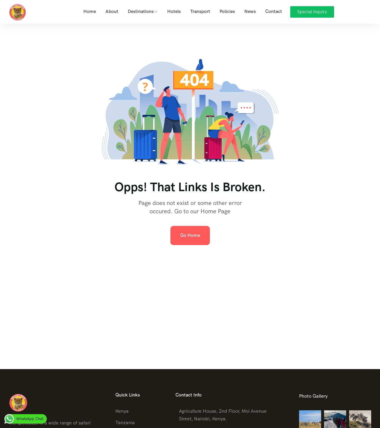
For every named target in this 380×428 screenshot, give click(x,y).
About (111, 11)
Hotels (174, 11)
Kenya (122, 411)
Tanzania (125, 422)
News (250, 11)
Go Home (190, 235)
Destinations (141, 11)
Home (89, 11)
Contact (273, 11)
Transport (200, 11)
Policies (227, 11)
